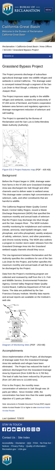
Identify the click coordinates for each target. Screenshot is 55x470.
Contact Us (8, 437)
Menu (48, 10)
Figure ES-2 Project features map (18, 169)
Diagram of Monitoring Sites (15, 345)
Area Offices (46, 46)
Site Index (24, 437)
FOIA (35, 443)
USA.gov (22, 449)
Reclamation (8, 46)
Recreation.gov (9, 449)
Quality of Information (36, 446)
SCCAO (7, 50)
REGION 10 (8, 56)
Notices (5, 446)
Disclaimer (20, 443)
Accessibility (7, 443)
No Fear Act (45, 443)
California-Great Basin (27, 46)
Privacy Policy (17, 446)
